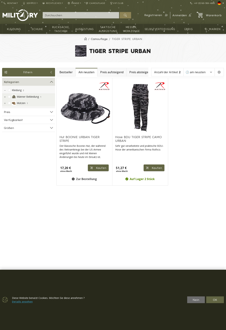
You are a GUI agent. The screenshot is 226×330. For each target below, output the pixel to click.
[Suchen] (125, 15)
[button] (156, 15)
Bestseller (66, 72)
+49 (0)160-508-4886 (202, 3)
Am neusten (86, 72)
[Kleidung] (4, 90)
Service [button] (29, 3)
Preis (7, 112)
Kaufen (98, 168)
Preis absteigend (140, 72)
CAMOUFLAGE (95, 3)
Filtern (28, 72)
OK (215, 300)
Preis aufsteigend (111, 72)
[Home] (85, 39)
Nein (196, 300)
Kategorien (11, 82)
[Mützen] (4, 103)
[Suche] (81, 15)
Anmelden (182, 15)
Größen (9, 128)
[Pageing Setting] (219, 72)
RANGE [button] (73, 3)
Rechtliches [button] (52, 3)
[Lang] (221, 3)
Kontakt (11, 3)
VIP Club (117, 3)
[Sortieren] (199, 72)
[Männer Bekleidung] (4, 97)
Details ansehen (22, 301)
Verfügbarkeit (13, 120)
